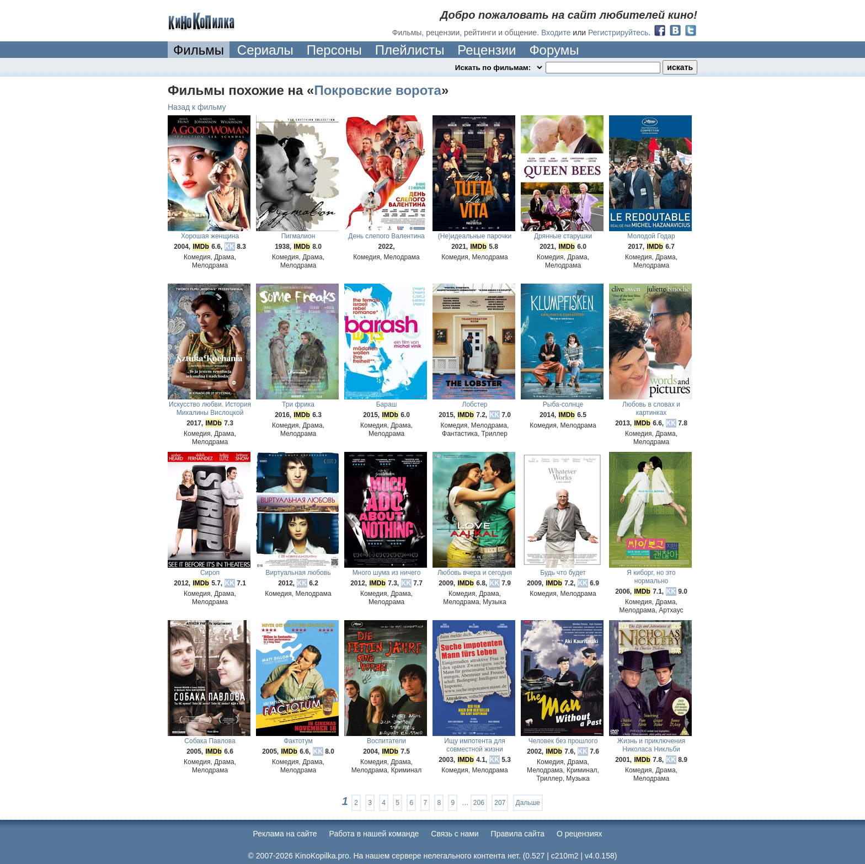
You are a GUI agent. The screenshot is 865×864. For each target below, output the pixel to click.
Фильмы (198, 49)
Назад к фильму (197, 107)
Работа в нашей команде (374, 833)
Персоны (334, 49)
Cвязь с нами (454, 833)
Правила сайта (517, 833)
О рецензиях (579, 833)
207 (499, 803)
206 (478, 803)
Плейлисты (410, 49)
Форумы (554, 49)
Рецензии (486, 49)
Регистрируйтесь (618, 32)
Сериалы (265, 49)
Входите (556, 32)
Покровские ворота (377, 90)
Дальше (528, 803)
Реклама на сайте (285, 833)
